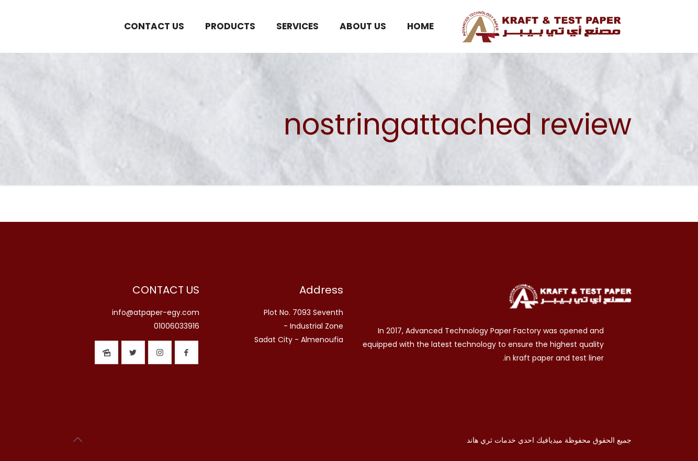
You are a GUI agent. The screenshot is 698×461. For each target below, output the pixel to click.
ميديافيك (549, 440)
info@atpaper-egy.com (155, 312)
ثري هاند (479, 440)
